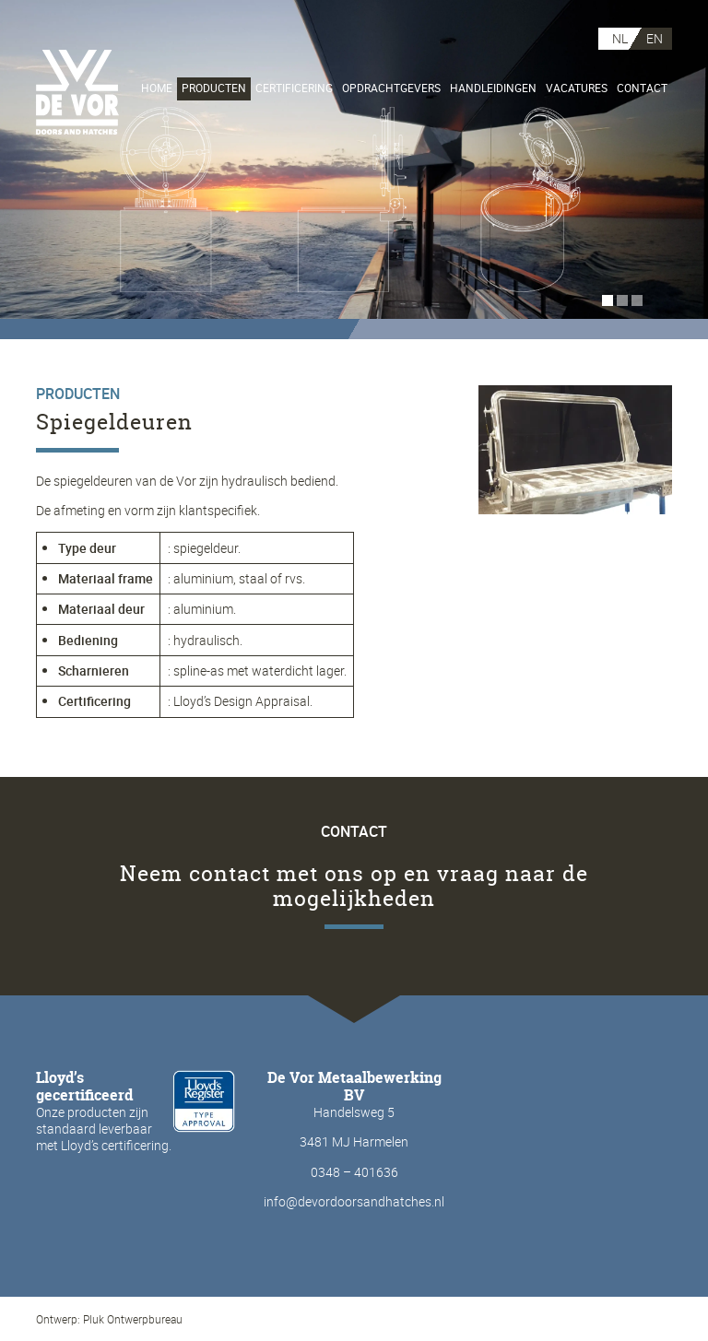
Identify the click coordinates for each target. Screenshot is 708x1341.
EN (654, 38)
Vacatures (577, 88)
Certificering (294, 88)
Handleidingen (493, 88)
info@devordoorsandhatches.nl (354, 1201)
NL (620, 38)
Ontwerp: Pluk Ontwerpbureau (109, 1319)
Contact (642, 88)
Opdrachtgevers (391, 88)
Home (156, 88)
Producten (214, 88)
